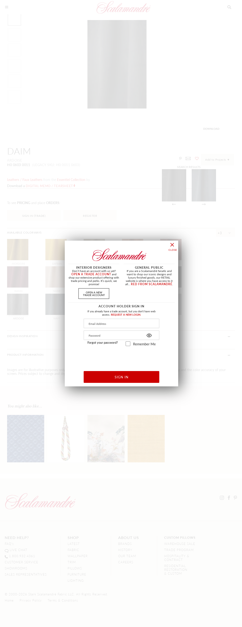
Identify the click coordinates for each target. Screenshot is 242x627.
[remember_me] (128, 343)
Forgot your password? (102, 342)
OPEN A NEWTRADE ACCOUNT (94, 293)
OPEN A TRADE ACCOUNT (91, 274)
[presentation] (121, 357)
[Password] (121, 335)
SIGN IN (122, 377)
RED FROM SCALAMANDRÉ (151, 284)
